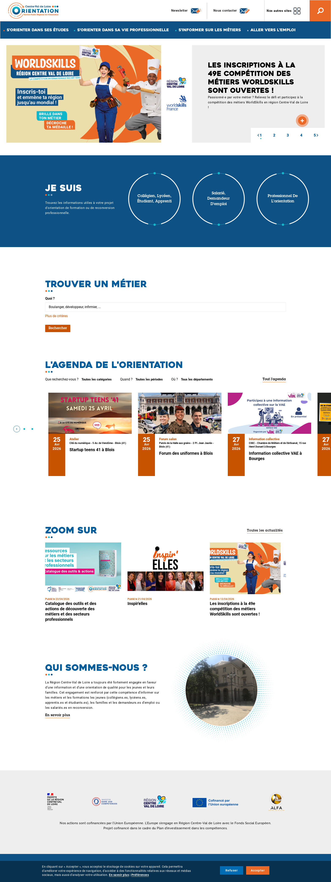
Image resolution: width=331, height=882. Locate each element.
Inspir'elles (137, 603)
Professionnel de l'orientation (283, 199)
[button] (258, 135)
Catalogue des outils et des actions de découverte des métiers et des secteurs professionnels (70, 611)
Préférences (140, 875)
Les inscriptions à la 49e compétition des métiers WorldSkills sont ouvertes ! (235, 609)
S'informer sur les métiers (210, 29)
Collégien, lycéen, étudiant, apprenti (154, 199)
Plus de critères (56, 316)
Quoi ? (50, 298)
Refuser (231, 870)
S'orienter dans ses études (38, 29)
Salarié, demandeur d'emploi (218, 199)
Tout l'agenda (274, 379)
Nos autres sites (279, 11)
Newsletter (186, 10)
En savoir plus (57, 715)
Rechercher (58, 328)
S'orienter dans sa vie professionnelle (123, 29)
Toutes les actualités (265, 530)
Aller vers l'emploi (273, 29)
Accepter (258, 870)
